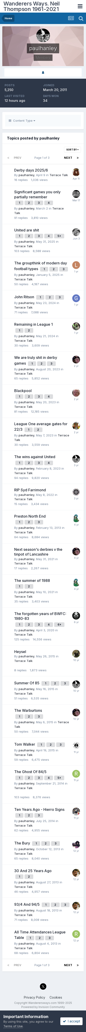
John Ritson (24, 297)
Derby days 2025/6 (31, 170)
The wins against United (34, 456)
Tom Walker (25, 744)
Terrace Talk (59, 175)
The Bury (22, 843)
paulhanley (26, 175)
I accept (71, 1021)
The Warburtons (28, 710)
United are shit (26, 230)
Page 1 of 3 (42, 157)
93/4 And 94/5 (27, 904)
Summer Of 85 (27, 683)
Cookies (56, 997)
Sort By (72, 149)
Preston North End (30, 516)
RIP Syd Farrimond (30, 490)
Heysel (20, 651)
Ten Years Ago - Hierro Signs (39, 809)
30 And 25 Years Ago (33, 870)
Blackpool (23, 390)
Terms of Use (13, 1026)
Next (68, 157)
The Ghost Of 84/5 (30, 771)
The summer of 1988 (32, 580)
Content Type (22, 120)
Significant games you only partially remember (37, 194)
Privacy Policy (34, 997)
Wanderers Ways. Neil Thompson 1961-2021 (31, 6)
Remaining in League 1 (33, 324)
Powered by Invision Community (43, 1007)
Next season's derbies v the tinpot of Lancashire (38, 552)
